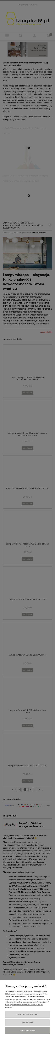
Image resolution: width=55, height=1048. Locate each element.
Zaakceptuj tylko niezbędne (27, 1014)
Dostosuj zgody (27, 1022)
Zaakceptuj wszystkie (27, 1030)
